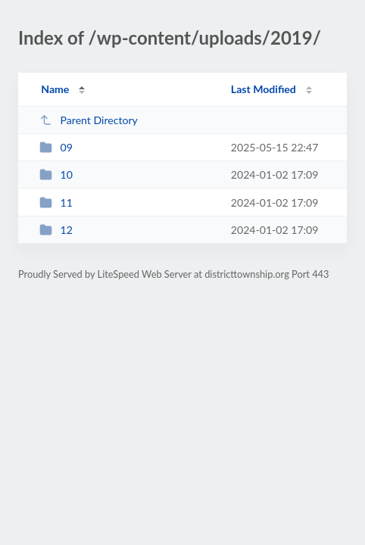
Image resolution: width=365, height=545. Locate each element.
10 (56, 174)
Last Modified (263, 89)
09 (56, 147)
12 (56, 229)
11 (56, 202)
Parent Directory (88, 120)
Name (55, 89)
